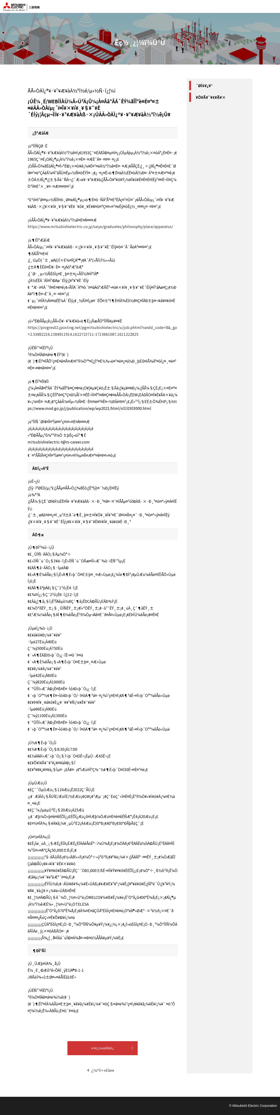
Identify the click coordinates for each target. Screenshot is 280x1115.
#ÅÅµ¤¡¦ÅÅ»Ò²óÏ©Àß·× (215, 97)
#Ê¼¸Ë (201, 105)
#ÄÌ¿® (200, 113)
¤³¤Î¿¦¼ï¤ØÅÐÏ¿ (102, 1048)
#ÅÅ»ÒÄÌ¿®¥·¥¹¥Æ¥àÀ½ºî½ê (217, 121)
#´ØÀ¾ (221, 105)
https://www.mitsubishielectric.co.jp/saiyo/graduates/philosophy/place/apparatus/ (100, 226)
